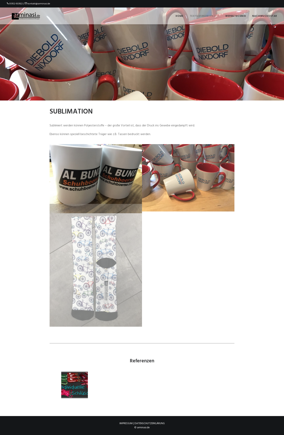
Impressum (126, 423)
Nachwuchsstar (264, 15)
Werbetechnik (235, 15)
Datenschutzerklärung (149, 423)
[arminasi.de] (24, 15)
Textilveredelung (204, 15)
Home (179, 15)
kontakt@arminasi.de (38, 4)
